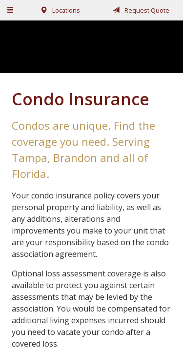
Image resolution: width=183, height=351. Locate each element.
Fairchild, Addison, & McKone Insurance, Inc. (92, 46)
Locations (58, 10)
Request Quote (139, 10)
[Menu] (10, 10)
